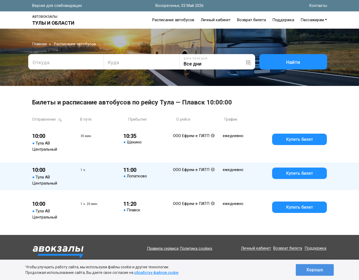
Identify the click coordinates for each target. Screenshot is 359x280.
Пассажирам (312, 20)
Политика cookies (196, 248)
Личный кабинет (216, 20)
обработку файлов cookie (156, 272)
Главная (39, 44)
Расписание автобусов (173, 20)
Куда (113, 62)
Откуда (40, 62)
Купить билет (299, 139)
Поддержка (283, 20)
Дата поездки (196, 58)
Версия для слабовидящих (57, 5)
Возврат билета (251, 20)
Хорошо (314, 269)
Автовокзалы (44, 17)
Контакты (318, 5)
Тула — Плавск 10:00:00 (124, 44)
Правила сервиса (163, 248)
